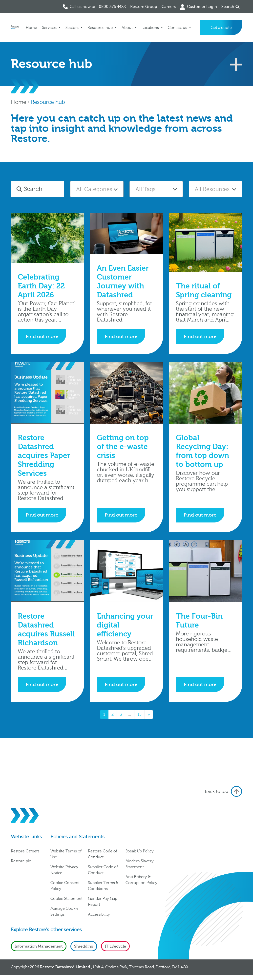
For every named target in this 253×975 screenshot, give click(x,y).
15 (139, 714)
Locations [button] (151, 27)
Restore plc (21, 861)
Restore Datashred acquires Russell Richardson (46, 629)
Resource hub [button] (100, 27)
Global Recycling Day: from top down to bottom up (202, 451)
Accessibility (99, 914)
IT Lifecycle (115, 946)
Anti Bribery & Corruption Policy (141, 880)
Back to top (223, 791)
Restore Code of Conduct (102, 854)
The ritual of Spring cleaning (204, 290)
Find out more (42, 336)
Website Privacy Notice (64, 870)
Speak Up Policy (140, 851)
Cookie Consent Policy (65, 886)
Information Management (39, 946)
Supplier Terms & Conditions (103, 886)
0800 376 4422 (112, 6)
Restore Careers (25, 851)
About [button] (128, 27)
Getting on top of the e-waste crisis (123, 446)
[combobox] (97, 189)
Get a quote (221, 27)
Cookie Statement (66, 898)
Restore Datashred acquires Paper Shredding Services (44, 455)
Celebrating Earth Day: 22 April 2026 (41, 286)
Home (31, 27)
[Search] (43, 189)
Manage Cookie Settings (64, 911)
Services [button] (50, 27)
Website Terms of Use (66, 854)
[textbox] (96, 189)
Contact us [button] (178, 27)
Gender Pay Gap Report (102, 901)
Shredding (83, 946)
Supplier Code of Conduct (103, 870)
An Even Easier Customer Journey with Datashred (123, 281)
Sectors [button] (72, 27)
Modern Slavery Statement (140, 864)
